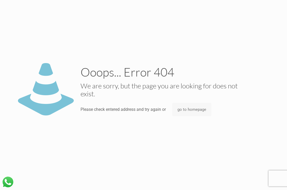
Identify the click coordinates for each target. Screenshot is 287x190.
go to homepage (191, 109)
